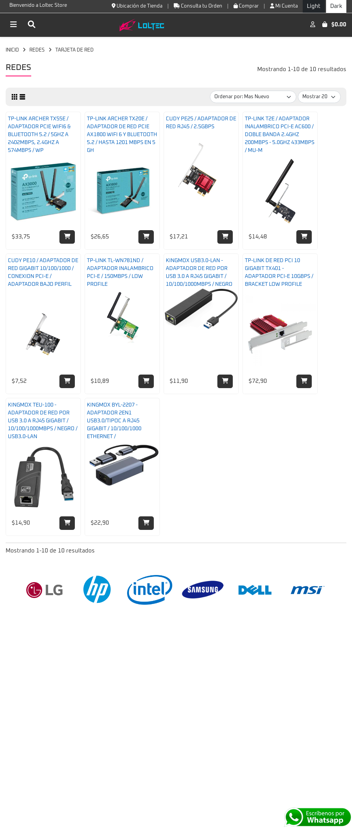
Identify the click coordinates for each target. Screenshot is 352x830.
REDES (37, 50)
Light (313, 6)
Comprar (246, 6)
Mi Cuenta (284, 6)
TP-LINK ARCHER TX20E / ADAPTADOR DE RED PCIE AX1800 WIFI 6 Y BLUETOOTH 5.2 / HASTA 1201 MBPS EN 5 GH (122, 134)
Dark (336, 6)
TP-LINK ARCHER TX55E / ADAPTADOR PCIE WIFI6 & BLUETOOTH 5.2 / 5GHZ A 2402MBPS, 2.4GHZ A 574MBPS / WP (39, 134)
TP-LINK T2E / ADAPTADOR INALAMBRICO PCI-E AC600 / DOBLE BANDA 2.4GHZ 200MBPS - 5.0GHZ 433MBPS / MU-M (279, 134)
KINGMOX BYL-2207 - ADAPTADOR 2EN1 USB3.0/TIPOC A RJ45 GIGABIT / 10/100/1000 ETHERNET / (114, 420)
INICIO (12, 50)
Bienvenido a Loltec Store (38, 5)
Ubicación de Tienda (137, 6)
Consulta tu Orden (198, 6)
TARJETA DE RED (74, 50)
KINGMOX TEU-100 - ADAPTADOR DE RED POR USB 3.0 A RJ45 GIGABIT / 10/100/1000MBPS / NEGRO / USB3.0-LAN (42, 420)
